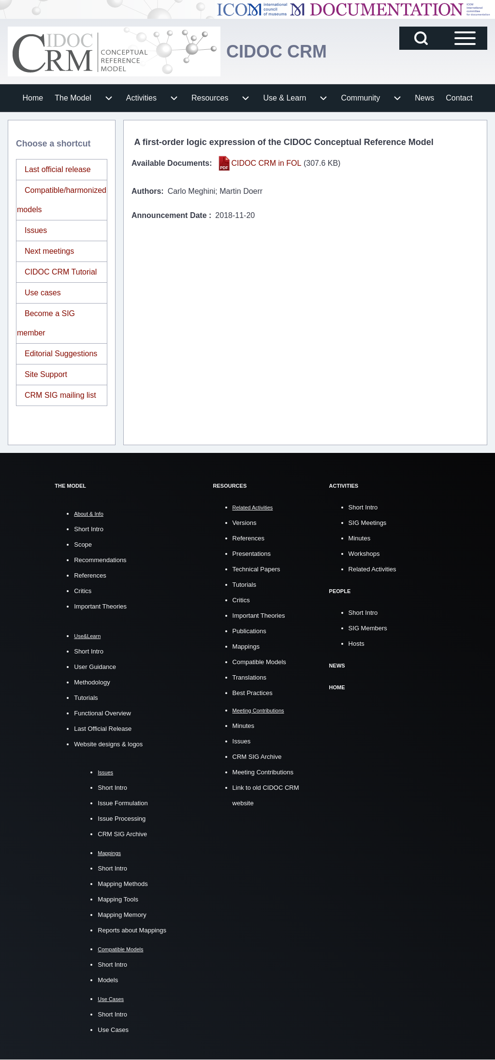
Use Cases (113, 1029)
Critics (82, 591)
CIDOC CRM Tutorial (61, 272)
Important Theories (100, 606)
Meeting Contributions (263, 772)
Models (108, 980)
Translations (249, 677)
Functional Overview (102, 713)
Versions (245, 522)
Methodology (92, 682)
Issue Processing (122, 818)
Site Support (46, 374)
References (90, 575)
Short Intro (88, 529)
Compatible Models (259, 662)
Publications (249, 631)
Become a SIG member (46, 323)
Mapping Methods (122, 883)
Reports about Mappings (132, 930)
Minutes (244, 725)
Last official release (58, 169)
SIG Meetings (368, 522)
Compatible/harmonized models (61, 200)
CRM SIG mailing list (60, 395)
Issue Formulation (122, 803)
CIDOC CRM (276, 51)
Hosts (356, 643)
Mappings (246, 646)
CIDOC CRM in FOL (267, 163)
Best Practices (253, 693)
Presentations (252, 553)
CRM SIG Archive (122, 834)
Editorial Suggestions (61, 353)
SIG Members (368, 628)
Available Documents (170, 163)
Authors (146, 191)
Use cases (43, 293)
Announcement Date (170, 215)
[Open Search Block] (421, 38)
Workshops (364, 553)
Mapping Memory (122, 914)
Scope (83, 544)
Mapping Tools (118, 899)
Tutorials (86, 697)
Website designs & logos (108, 744)
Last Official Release (102, 728)
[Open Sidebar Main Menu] (465, 38)
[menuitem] (33, 98)
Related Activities (372, 569)
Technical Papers (256, 569)
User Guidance (95, 666)
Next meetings (49, 251)
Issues (36, 230)
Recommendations (100, 560)
